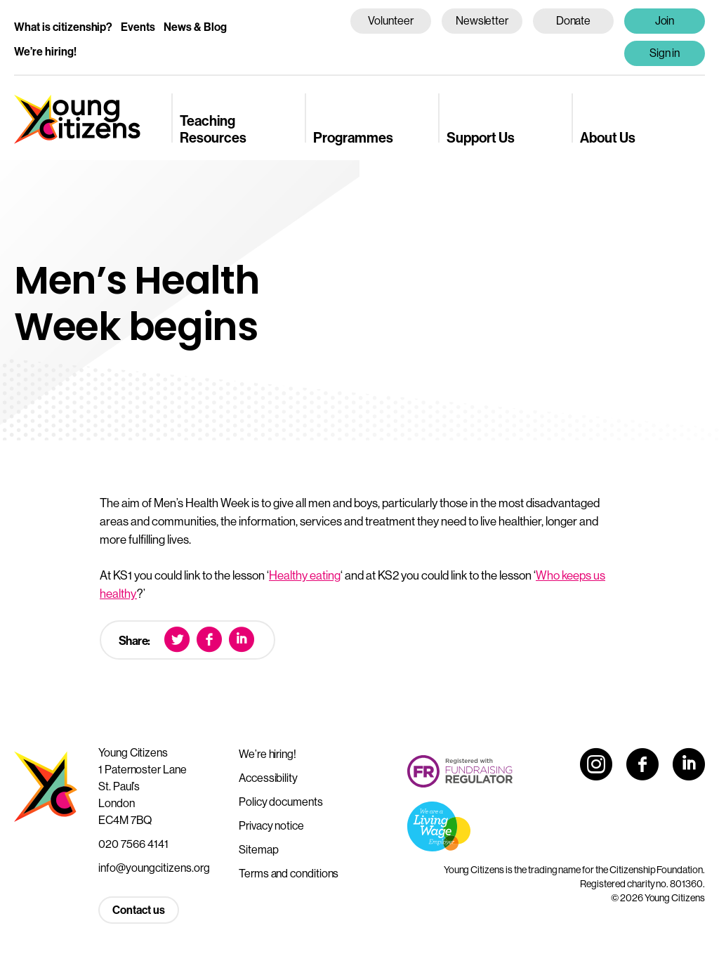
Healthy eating (305, 575)
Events (138, 27)
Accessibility (268, 778)
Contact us (138, 910)
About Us (607, 137)
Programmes (353, 137)
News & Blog (195, 27)
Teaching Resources (213, 128)
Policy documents (281, 802)
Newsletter (482, 20)
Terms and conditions (288, 873)
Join (665, 20)
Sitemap (258, 849)
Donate (573, 20)
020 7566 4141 (133, 844)
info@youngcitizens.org (154, 868)
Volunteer (390, 20)
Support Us (481, 137)
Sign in (664, 53)
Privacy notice (271, 825)
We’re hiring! (45, 51)
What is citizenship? (63, 27)
